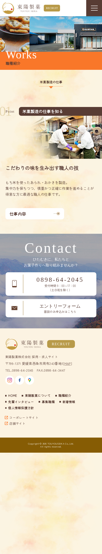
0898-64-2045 (60, 284)
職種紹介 (64, 395)
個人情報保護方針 (21, 408)
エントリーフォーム (60, 309)
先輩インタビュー (21, 402)
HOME (12, 395)
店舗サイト (17, 423)
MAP (67, 363)
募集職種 (48, 402)
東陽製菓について (38, 395)
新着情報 (69, 402)
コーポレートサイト (23, 417)
